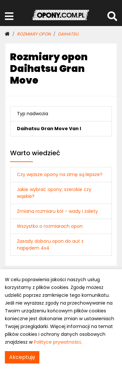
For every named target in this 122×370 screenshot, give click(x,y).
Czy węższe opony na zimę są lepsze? (59, 174)
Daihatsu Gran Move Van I (49, 128)
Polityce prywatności (57, 342)
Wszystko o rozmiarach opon (50, 226)
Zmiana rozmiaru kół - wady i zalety (57, 211)
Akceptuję (22, 357)
